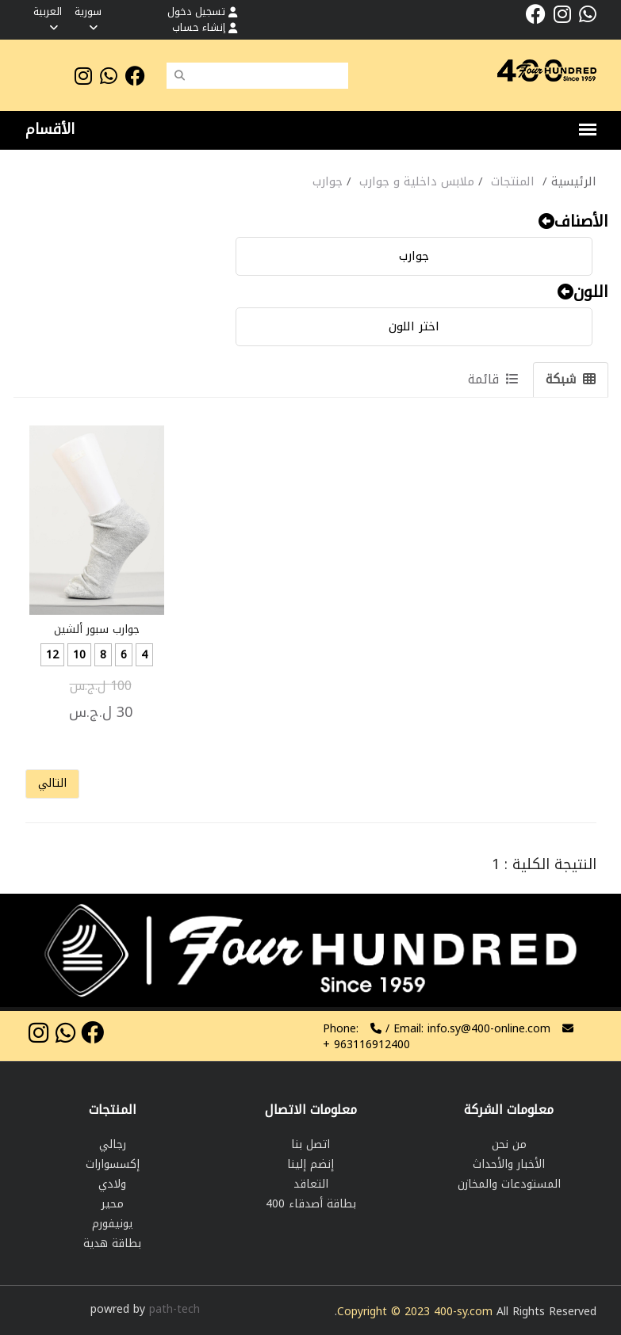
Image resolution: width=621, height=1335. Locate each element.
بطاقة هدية (112, 1243)
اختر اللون (414, 326)
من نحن (509, 1144)
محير (113, 1204)
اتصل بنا (310, 1144)
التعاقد (310, 1184)
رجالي (112, 1144)
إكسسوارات (113, 1164)
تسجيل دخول (202, 11)
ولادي (112, 1184)
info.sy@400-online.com (488, 1028)
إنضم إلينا (310, 1164)
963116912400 (366, 1044)
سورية (88, 17)
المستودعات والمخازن (509, 1184)
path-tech (174, 1309)
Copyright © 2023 (385, 1311)
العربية (47, 17)
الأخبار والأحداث (509, 1164)
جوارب (414, 256)
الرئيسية (573, 181)
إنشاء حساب (204, 27)
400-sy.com (463, 1311)
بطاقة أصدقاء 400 (311, 1204)
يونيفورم (112, 1223)
